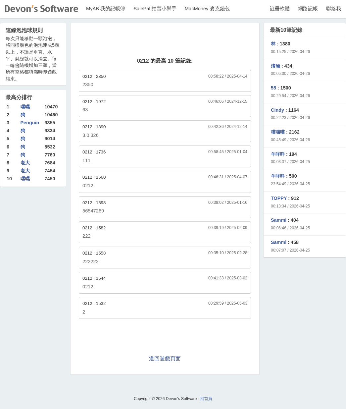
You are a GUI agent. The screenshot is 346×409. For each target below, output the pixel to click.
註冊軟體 (280, 8)
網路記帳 (308, 8)
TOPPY (279, 198)
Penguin (30, 122)
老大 (25, 162)
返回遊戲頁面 (165, 358)
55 (273, 87)
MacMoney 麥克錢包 (207, 8)
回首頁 (206, 398)
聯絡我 (333, 8)
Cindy (277, 110)
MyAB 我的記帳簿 (105, 8)
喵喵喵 (278, 132)
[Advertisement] (164, 41)
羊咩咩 (278, 154)
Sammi (278, 220)
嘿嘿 (25, 106)
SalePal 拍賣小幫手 (154, 8)
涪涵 (275, 66)
